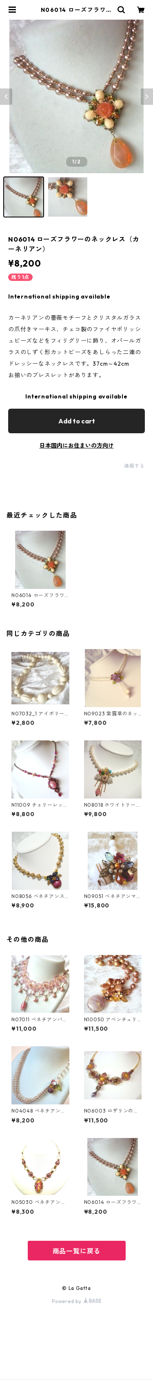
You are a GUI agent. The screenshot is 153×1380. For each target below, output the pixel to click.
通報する (134, 466)
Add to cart (76, 421)
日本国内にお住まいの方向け (77, 445)
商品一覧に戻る (77, 1251)
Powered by (76, 1301)
